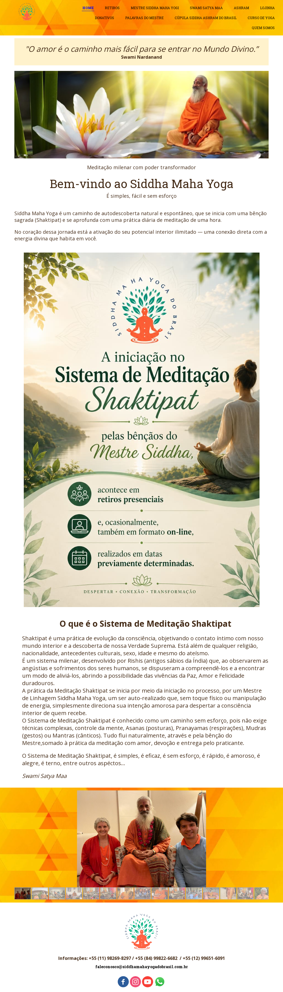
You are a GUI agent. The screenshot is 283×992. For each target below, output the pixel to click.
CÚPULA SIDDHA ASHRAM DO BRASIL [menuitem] (206, 18)
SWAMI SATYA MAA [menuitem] (206, 8)
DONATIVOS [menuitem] (104, 18)
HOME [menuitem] (88, 8)
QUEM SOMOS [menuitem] (263, 27)
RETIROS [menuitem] (112, 8)
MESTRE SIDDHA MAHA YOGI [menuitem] (155, 8)
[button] (22, 893)
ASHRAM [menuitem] (241, 8)
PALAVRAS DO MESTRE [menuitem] (144, 18)
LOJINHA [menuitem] (267, 8)
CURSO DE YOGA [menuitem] (261, 18)
